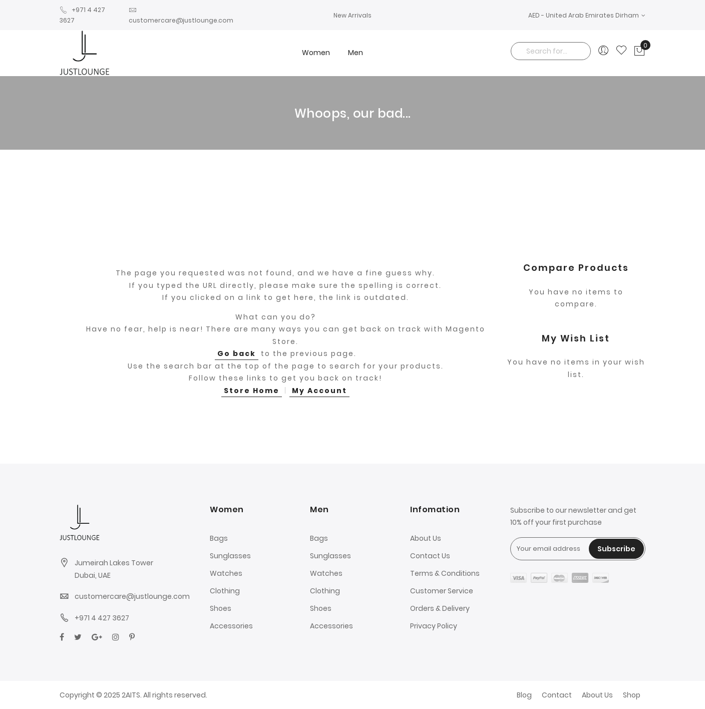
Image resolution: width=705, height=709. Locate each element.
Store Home (251, 391)
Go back (236, 353)
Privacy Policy (433, 626)
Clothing (225, 591)
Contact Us (430, 556)
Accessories (231, 626)
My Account (319, 391)
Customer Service (441, 591)
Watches (226, 573)
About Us (425, 538)
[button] (586, 15)
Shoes (220, 608)
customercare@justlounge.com (132, 596)
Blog (524, 695)
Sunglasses (230, 556)
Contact (557, 695)
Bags (219, 538)
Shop (631, 695)
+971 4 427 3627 (102, 618)
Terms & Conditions (445, 573)
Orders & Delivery (440, 608)
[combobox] (551, 51)
